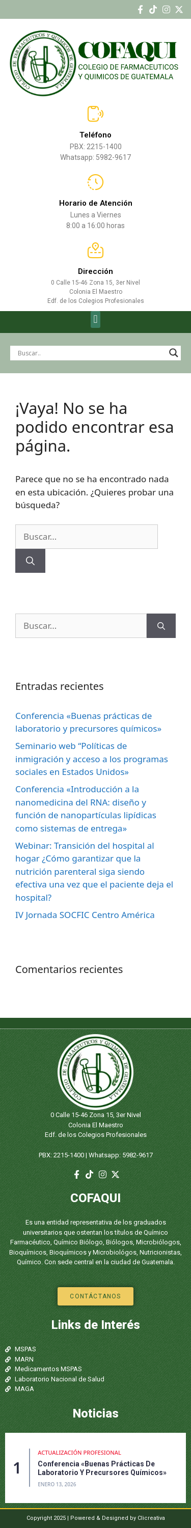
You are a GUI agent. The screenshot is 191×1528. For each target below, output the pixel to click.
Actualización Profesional (79, 1452)
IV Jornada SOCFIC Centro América (85, 915)
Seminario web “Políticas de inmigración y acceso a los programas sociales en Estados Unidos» (91, 758)
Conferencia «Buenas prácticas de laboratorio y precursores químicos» (102, 1468)
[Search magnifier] (174, 353)
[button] (95, 319)
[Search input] (91, 353)
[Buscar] (30, 561)
